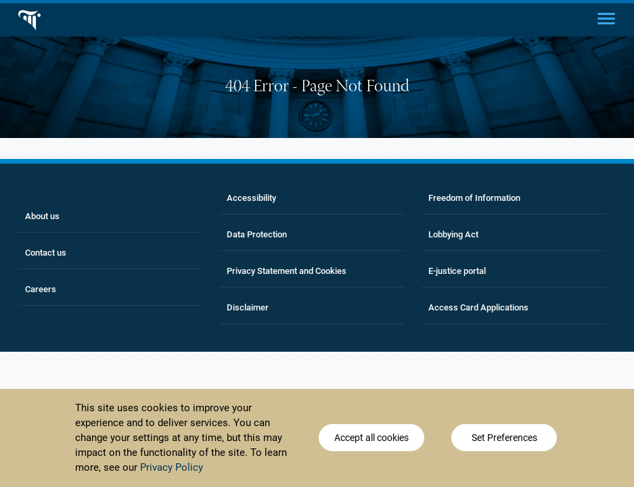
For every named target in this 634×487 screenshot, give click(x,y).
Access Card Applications (478, 307)
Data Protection (257, 234)
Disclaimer (248, 307)
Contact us (45, 253)
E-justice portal (457, 271)
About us (42, 216)
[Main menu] (606, 17)
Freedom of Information (474, 198)
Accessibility (251, 198)
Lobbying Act (453, 234)
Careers (40, 289)
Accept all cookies (371, 439)
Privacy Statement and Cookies (286, 271)
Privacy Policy (171, 469)
